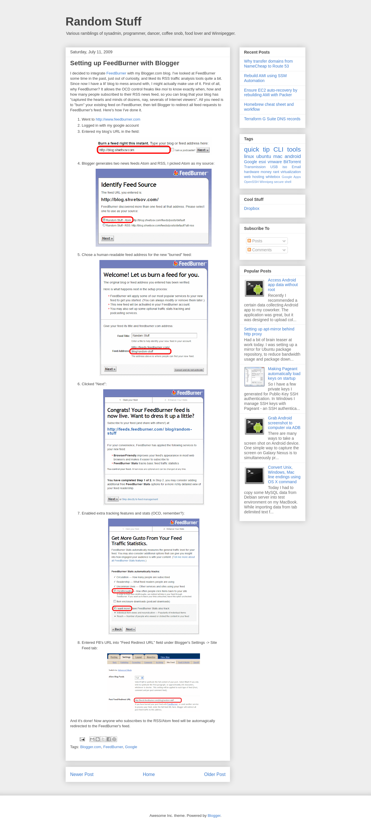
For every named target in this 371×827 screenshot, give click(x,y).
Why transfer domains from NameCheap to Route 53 (268, 63)
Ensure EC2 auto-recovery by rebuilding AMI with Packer (270, 92)
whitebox (273, 177)
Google (131, 747)
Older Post (214, 774)
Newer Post (82, 774)
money (266, 172)
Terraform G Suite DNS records (272, 119)
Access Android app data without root (283, 285)
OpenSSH (251, 181)
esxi (262, 161)
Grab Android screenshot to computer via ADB (284, 423)
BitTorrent (292, 161)
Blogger (214, 815)
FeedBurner (116, 73)
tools (294, 149)
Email (296, 167)
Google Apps (291, 177)
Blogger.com (90, 747)
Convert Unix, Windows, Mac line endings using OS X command (284, 474)
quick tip (257, 149)
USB (274, 167)
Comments (260, 250)
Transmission (254, 167)
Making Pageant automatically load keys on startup (284, 373)
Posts (255, 241)
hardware (251, 172)
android (293, 156)
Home (149, 774)
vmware (275, 161)
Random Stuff (103, 21)
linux (249, 156)
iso (284, 167)
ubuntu (263, 156)
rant (276, 172)
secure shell (282, 181)
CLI (278, 149)
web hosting (254, 177)
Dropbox (251, 208)
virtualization (291, 172)
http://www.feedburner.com (118, 119)
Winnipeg (266, 181)
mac (278, 156)
